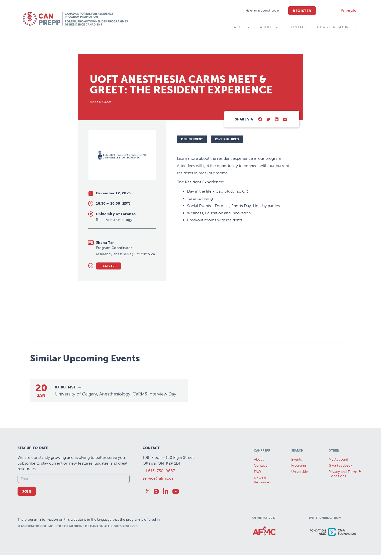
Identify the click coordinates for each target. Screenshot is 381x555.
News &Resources (262, 480)
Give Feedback (340, 465)
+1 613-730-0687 (159, 470)
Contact (298, 27)
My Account (338, 459)
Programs (299, 465)
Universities (300, 472)
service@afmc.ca (158, 478)
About (269, 27)
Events (296, 459)
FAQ (257, 472)
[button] (260, 119)
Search (239, 27)
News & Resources (336, 27)
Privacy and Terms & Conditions (345, 474)
